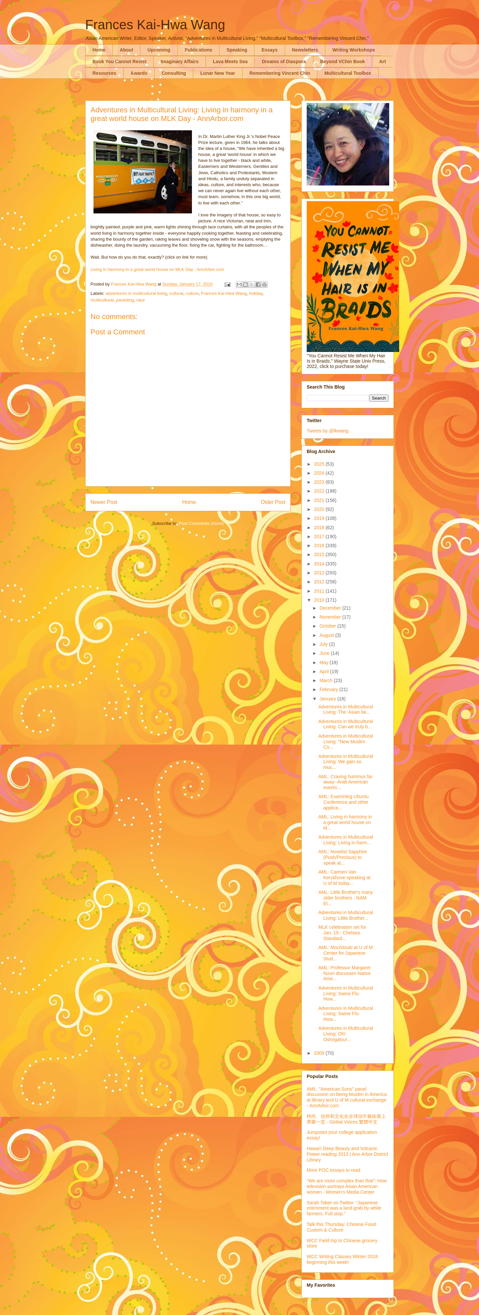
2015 (320, 554)
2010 (320, 600)
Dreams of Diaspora (284, 61)
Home (98, 50)
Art (382, 61)
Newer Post (103, 502)
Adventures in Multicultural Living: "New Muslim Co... (345, 741)
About (126, 50)
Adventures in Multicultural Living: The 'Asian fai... (345, 709)
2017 (320, 536)
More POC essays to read (333, 1170)
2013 (320, 572)
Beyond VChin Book (342, 61)
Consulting (174, 73)
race (140, 300)
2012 (320, 581)
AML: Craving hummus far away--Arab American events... (345, 782)
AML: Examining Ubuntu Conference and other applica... (343, 802)
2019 (320, 518)
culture (192, 293)
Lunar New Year (217, 73)
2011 (320, 591)
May (324, 662)
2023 (320, 482)
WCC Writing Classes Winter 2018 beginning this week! (342, 1259)
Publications (198, 50)
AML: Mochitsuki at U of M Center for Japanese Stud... (345, 953)
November (330, 617)
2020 (320, 509)
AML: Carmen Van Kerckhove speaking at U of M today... (344, 877)
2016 (320, 545)
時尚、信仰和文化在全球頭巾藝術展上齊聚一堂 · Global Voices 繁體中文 (346, 1119)
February (329, 689)
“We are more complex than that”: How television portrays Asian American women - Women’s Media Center (347, 1186)
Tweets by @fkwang (328, 430)
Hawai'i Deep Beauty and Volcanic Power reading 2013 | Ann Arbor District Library (347, 1154)
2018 (320, 527)
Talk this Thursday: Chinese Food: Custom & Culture (342, 1227)
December (330, 608)
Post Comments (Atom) (201, 523)
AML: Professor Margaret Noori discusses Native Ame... (344, 973)
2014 (320, 563)
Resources (104, 73)
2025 (320, 464)
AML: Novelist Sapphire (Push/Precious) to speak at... (342, 857)
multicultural (101, 300)
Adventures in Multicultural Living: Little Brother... (345, 915)
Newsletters (305, 50)
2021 (320, 500)
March (326, 680)
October (328, 626)
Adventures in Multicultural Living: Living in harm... (345, 839)
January (328, 698)
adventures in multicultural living (136, 293)
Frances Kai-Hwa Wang (155, 24)
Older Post (273, 502)
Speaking (237, 50)
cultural (176, 293)
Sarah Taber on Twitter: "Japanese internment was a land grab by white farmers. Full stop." (344, 1208)
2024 (320, 473)
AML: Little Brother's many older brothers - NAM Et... (345, 898)
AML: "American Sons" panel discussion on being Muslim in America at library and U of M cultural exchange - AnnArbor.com (347, 1097)
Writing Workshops (353, 50)
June (325, 653)
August (327, 635)
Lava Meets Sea (230, 61)
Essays (269, 50)
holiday (255, 293)
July (324, 644)
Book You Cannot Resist (119, 61)
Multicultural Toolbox (347, 73)
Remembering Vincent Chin (279, 73)
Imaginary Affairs (180, 61)
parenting (125, 300)
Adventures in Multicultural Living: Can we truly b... (345, 724)
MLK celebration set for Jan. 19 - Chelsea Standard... (342, 932)
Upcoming (158, 50)
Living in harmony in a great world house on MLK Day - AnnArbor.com (157, 269)
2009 (320, 1053)
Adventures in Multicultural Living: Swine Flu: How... (345, 993)
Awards (139, 73)
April (324, 671)
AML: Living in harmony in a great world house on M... (345, 822)
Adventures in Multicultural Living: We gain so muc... (345, 762)
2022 (320, 491)
